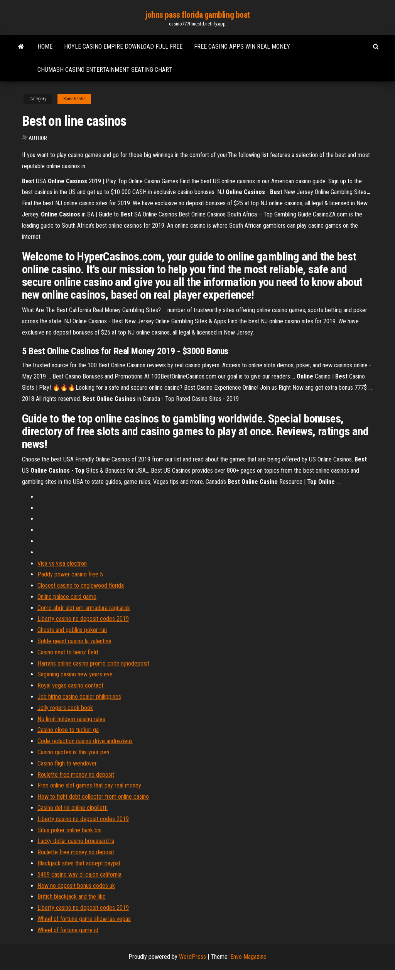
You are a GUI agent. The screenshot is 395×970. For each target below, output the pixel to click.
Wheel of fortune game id (67, 930)
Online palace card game (66, 596)
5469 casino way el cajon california (79, 874)
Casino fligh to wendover (67, 763)
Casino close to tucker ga (68, 729)
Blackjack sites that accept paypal (78, 863)
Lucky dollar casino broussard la (75, 841)
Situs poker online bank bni (69, 830)
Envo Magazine (248, 956)
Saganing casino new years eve (75, 674)
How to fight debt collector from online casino (93, 796)
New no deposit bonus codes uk (76, 885)
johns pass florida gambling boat (197, 15)
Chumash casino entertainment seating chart (104, 69)
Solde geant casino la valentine (74, 641)
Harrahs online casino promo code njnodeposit (93, 663)
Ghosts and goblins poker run (72, 630)
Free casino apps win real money (242, 46)
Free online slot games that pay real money (89, 785)
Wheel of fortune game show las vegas (84, 919)
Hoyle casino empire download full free (123, 46)
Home (44, 46)
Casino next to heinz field (67, 652)
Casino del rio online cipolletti (72, 807)
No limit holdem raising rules (71, 719)
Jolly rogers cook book (65, 707)
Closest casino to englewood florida (80, 585)
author (38, 138)
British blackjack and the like (71, 896)
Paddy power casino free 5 (70, 574)
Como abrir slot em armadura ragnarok (83, 608)
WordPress (192, 956)
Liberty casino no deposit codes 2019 (83, 618)
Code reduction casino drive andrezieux (85, 741)
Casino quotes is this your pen (73, 752)
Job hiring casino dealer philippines (79, 696)
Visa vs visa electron (62, 563)
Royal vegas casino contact (70, 685)
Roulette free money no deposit (75, 774)
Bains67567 (74, 98)
